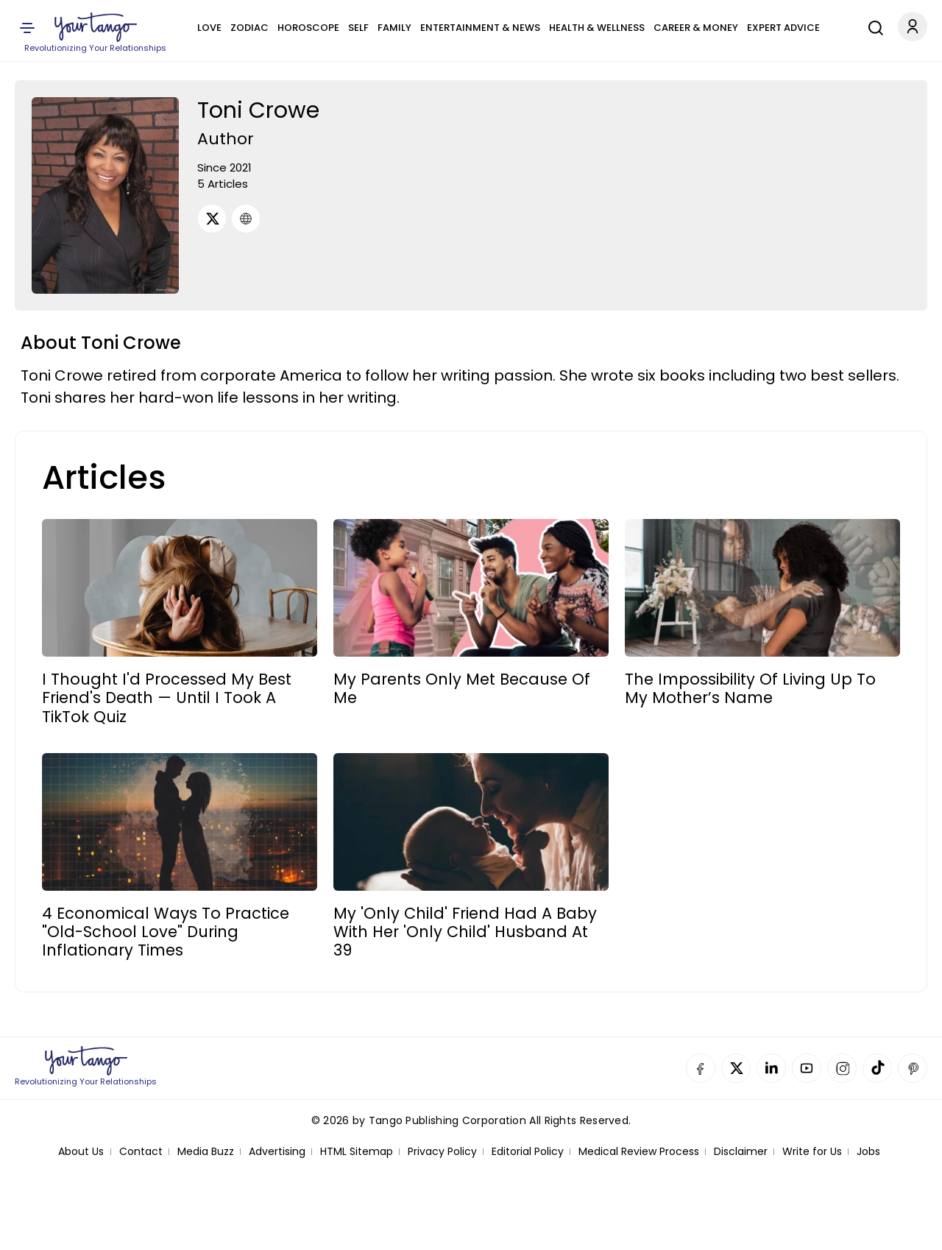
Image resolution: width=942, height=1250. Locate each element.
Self (358, 28)
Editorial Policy (528, 1151)
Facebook (700, 1068)
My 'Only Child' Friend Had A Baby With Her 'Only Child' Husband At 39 (465, 932)
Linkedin (771, 1068)
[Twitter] (212, 218)
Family (394, 28)
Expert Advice (783, 28)
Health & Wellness (597, 28)
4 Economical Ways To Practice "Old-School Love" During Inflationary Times (165, 932)
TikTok (877, 1068)
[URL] (246, 218)
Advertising (277, 1151)
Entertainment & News (480, 28)
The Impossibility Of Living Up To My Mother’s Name (750, 688)
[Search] (872, 26)
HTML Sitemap (356, 1151)
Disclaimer (741, 1151)
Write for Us (812, 1151)
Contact (141, 1151)
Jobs (868, 1151)
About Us (81, 1151)
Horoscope (308, 28)
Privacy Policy (442, 1151)
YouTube (806, 1068)
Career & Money (696, 28)
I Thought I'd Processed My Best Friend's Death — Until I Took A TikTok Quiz (166, 698)
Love (209, 28)
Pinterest (912, 1068)
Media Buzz (205, 1151)
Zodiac (249, 28)
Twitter (736, 1068)
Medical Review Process (638, 1151)
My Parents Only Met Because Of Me (461, 688)
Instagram (842, 1068)
